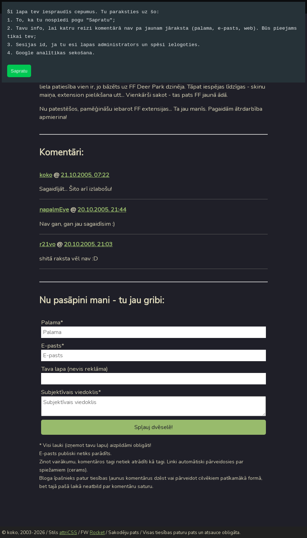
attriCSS (68, 532)
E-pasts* (52, 346)
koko (45, 175)
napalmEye (54, 209)
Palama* (52, 322)
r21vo (47, 244)
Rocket (97, 532)
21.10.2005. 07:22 (85, 175)
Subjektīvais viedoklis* (71, 392)
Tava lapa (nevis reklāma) (74, 369)
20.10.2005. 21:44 (102, 209)
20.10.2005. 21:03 (88, 244)
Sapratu (19, 71)
